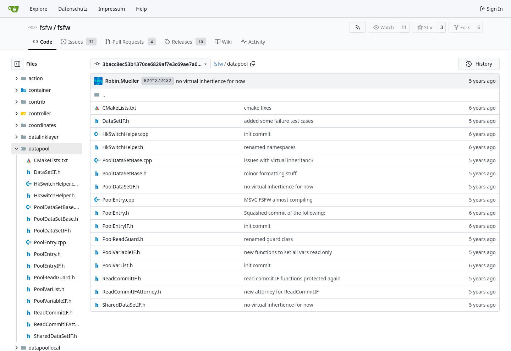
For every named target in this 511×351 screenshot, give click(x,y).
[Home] (13, 8)
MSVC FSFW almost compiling (278, 199)
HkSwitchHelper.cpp (125, 134)
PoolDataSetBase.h (124, 173)
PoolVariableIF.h (121, 252)
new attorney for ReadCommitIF (281, 291)
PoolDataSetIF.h (120, 186)
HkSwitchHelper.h (122, 147)
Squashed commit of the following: (284, 212)
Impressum (111, 8)
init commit (257, 134)
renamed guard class (268, 239)
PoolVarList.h (117, 265)
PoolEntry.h (115, 212)
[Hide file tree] (17, 64)
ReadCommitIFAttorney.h (131, 291)
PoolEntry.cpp (118, 199)
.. (99, 94)
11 (404, 27)
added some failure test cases (278, 120)
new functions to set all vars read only (288, 252)
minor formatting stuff (270, 173)
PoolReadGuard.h (122, 239)
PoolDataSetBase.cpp (127, 160)
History (479, 63)
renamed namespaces (270, 147)
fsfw (46, 27)
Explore (38, 8)
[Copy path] (252, 63)
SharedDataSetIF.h (123, 304)
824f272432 (157, 80)
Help (141, 8)
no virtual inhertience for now (210, 81)
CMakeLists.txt (119, 107)
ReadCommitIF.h (121, 278)
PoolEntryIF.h (117, 226)
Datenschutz (72, 8)
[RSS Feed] (358, 27)
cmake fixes (257, 107)
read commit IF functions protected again (292, 278)
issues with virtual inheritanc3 (279, 160)
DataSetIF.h (115, 120)
